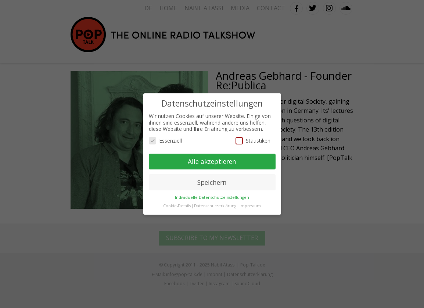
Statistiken (253, 140)
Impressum (250, 205)
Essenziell (165, 140)
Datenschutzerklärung (215, 205)
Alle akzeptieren (212, 161)
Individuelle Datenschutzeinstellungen (212, 197)
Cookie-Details (177, 205)
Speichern (212, 182)
